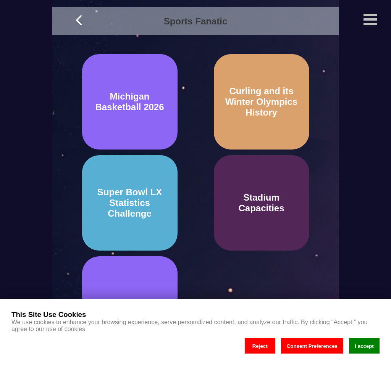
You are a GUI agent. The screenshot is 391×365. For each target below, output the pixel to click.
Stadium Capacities (261, 202)
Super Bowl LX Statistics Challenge (129, 203)
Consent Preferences (312, 346)
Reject (260, 346)
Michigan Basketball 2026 (129, 101)
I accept (364, 346)
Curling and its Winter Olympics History (261, 101)
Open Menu (370, 19)
